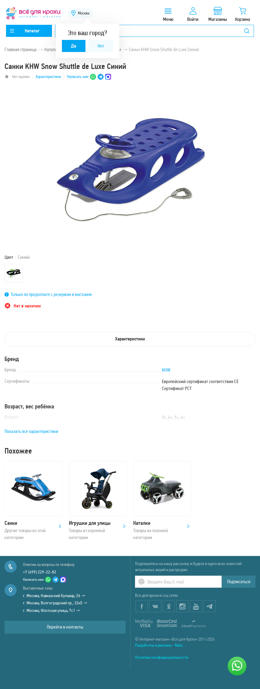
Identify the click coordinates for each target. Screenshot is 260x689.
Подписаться (238, 581)
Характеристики (48, 76)
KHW (166, 370)
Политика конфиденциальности (161, 657)
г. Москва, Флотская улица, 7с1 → (51, 610)
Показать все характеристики (31, 431)
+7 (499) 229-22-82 (39, 572)
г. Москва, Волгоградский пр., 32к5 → (55, 603)
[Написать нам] (237, 666)
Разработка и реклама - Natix (159, 645)
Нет (101, 46)
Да (73, 46)
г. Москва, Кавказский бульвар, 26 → (54, 595)
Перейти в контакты (65, 627)
